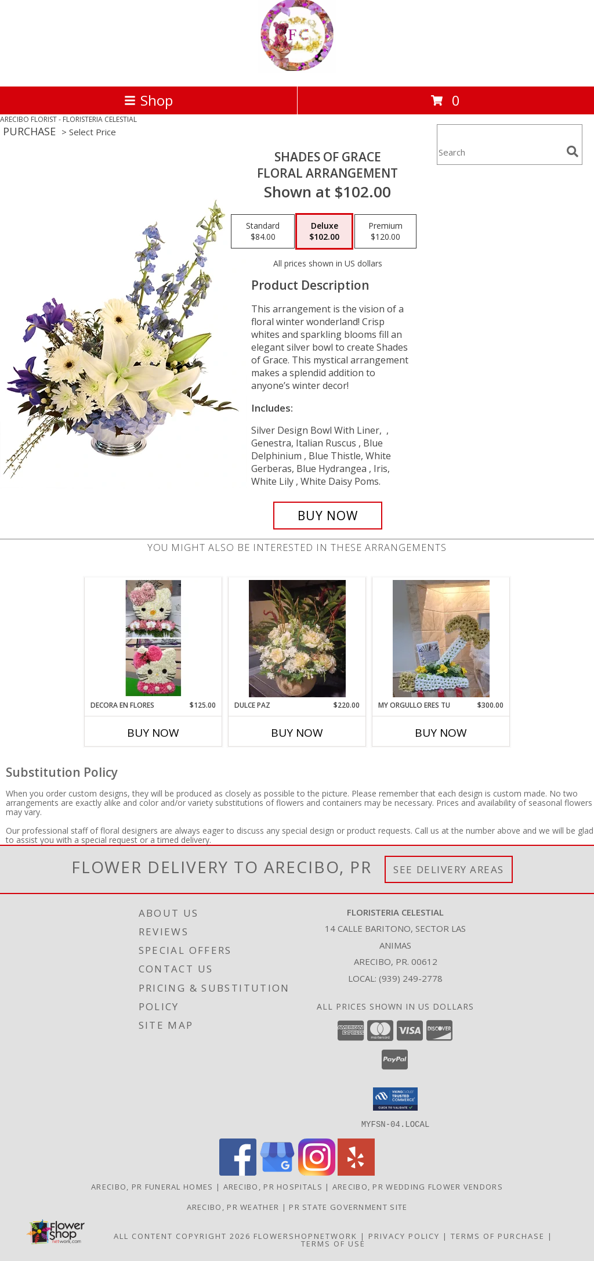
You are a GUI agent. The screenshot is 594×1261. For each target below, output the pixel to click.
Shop (148, 100)
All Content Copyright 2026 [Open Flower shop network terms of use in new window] (182, 1235)
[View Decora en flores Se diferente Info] (153, 638)
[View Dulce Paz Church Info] (297, 638)
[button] (395, 1099)
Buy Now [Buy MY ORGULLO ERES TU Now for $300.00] (441, 732)
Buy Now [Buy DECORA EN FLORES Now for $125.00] (153, 732)
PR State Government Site (348, 1206)
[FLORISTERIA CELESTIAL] (297, 69)
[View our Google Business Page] (277, 1171)
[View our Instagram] (316, 1171)
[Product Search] (499, 151)
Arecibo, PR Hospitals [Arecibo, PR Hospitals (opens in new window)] (273, 1186)
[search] (572, 151)
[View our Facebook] (237, 1171)
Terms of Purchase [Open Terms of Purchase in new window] (498, 1235)
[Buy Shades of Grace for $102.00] (327, 515)
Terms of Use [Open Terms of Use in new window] (333, 1243)
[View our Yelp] (356, 1171)
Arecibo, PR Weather (233, 1206)
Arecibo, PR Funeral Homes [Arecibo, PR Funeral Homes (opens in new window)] (152, 1186)
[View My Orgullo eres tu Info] (441, 638)
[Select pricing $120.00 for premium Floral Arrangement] (385, 231)
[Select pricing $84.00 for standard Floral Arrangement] (262, 231)
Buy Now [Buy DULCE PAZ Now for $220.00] (297, 732)
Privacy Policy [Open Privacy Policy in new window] (404, 1235)
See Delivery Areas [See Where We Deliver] (448, 869)
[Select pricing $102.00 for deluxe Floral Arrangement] (324, 231)
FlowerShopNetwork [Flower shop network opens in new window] (305, 1235)
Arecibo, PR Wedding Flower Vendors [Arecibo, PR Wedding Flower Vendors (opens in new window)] (417, 1186)
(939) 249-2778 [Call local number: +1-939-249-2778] (411, 978)
